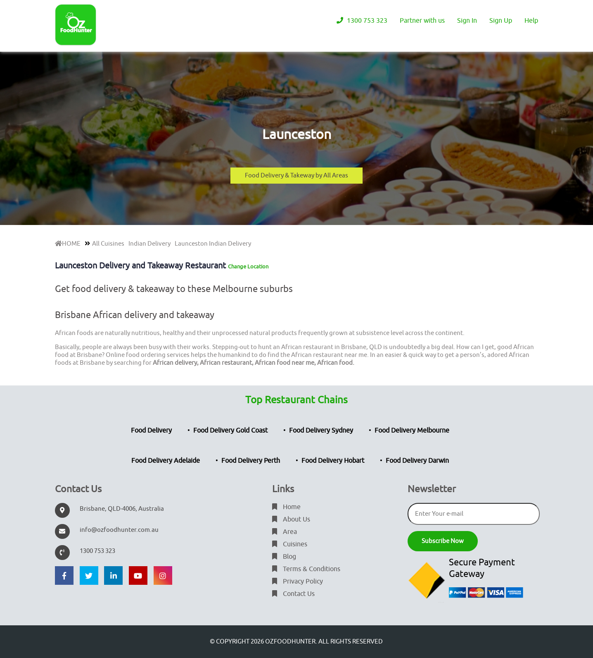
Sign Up (500, 21)
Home (286, 507)
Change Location (248, 266)
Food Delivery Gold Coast (230, 430)
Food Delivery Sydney (321, 430)
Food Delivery (151, 430)
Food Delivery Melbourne (412, 430)
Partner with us (422, 21)
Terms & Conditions (306, 569)
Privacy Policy (297, 581)
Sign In (467, 21)
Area (284, 532)
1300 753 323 (362, 21)
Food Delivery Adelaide (165, 461)
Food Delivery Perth (250, 461)
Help (531, 21)
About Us (291, 519)
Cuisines (289, 544)
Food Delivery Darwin (417, 461)
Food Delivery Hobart (332, 461)
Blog (284, 557)
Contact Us (293, 594)
